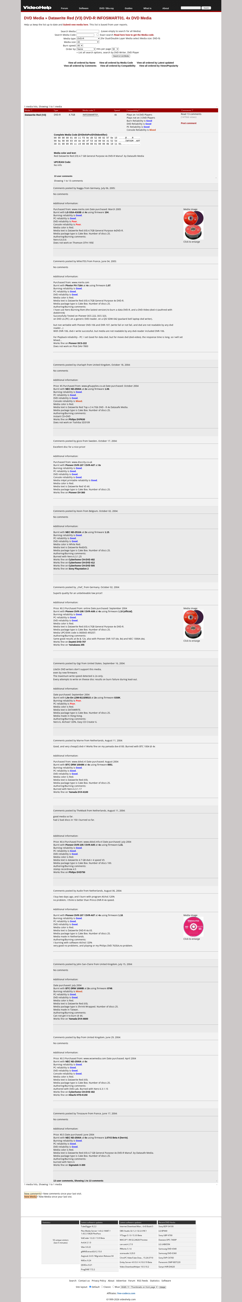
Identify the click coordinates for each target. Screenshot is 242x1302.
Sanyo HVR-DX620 (167, 1266)
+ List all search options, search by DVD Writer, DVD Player (107, 52)
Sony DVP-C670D (166, 1257)
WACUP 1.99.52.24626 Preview (133, 1239)
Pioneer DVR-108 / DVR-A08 (80, 611)
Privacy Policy (99, 1280)
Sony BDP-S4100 (166, 1226)
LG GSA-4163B (73, 212)
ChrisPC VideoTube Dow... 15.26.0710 (136, 1257)
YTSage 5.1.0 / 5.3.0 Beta (131, 1235)
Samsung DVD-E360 (168, 1253)
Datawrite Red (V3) (35, 114)
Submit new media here (75, 24)
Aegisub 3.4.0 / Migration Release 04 (97, 1256)
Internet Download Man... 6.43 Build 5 (136, 1226)
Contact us (84, 1280)
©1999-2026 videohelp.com (121, 1299)
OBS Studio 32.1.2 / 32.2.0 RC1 (133, 1231)
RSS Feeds (142, 1280)
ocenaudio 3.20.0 (127, 1253)
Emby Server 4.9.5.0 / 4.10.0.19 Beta (136, 1262)
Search (72, 1280)
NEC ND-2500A (73, 388)
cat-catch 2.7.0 (126, 1244)
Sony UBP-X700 (165, 1235)
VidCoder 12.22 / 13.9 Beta (93, 1238)
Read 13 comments (191, 114)
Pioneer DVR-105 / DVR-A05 (80, 844)
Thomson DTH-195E (83, 242)
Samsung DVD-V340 (168, 1248)
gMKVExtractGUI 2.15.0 (91, 1251)
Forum (64, 8)
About (165, 8)
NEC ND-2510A (73, 532)
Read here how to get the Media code (134, 34)
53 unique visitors (60, 1240)
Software (83, 8)
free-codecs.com (126, 1293)
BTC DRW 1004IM (74, 764)
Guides (128, 8)
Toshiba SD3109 (81, 422)
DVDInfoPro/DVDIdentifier (92, 134)
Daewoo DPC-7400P (168, 1239)
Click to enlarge (193, 240)
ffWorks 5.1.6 (126, 1248)
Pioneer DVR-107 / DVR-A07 (80, 465)
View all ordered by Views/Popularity (158, 65)
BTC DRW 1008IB (74, 988)
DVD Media (34, 17)
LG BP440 (163, 1231)
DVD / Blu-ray (106, 8)
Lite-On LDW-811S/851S (78, 697)
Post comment (188, 123)
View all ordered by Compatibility (118, 65)
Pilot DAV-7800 (80, 346)
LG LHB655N (164, 1244)
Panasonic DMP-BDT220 (169, 1262)
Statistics (155, 1280)
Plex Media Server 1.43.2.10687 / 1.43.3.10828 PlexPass (95, 1232)
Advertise (121, 1280)
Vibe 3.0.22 (86, 1247)
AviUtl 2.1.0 (86, 1242)
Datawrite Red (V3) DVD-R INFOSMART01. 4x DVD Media (100, 17)
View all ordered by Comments (80, 65)
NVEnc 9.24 (86, 1260)
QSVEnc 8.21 (86, 1265)
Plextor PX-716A (74, 285)
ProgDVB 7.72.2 (88, 1269)
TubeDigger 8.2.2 (88, 1226)
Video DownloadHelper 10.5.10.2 (134, 1266)
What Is (147, 8)
